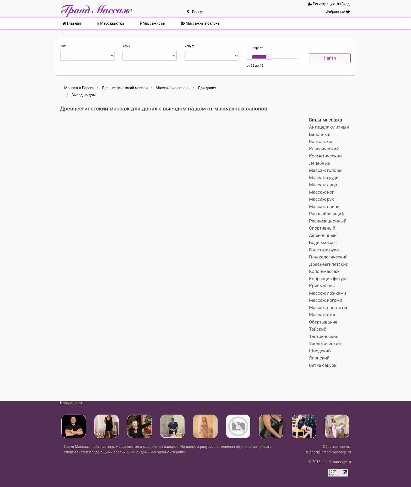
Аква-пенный (323, 235)
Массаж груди (324, 177)
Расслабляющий (326, 213)
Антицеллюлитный (329, 127)
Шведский (320, 350)
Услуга (189, 46)
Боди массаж (323, 242)
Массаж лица (323, 184)
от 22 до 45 (255, 65)
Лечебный (319, 163)
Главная (72, 23)
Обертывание (323, 322)
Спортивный (322, 228)
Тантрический (323, 336)
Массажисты (152, 23)
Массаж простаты (328, 307)
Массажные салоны (200, 23)
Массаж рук (321, 199)
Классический (324, 148)
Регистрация (321, 4)
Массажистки (110, 23)
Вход (343, 4)
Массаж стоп (323, 314)
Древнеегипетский (328, 264)
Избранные (338, 12)
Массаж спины (324, 206)
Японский (319, 358)
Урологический (325, 343)
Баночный (320, 134)
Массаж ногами (325, 300)
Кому (126, 46)
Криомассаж (322, 285)
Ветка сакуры (323, 365)
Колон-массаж (324, 271)
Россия (195, 12)
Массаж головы (325, 170)
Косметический (325, 155)
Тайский (317, 329)
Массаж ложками (327, 293)
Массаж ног (321, 192)
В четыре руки (324, 249)
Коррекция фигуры (329, 278)
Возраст (257, 48)
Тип (63, 46)
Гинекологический (328, 257)
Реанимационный (328, 221)
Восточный (320, 141)
